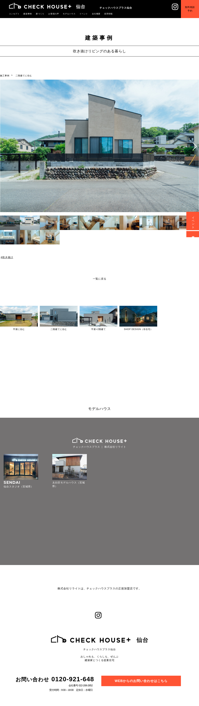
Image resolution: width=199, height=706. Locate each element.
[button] (194, 146)
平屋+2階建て (98, 329)
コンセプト (14, 14)
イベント (84, 14)
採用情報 (108, 14)
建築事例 (28, 14)
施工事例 (4, 75)
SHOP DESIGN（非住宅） (138, 329)
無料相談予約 (190, 9)
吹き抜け (7, 257)
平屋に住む (19, 329)
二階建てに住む (24, 75)
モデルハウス (69, 14)
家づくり (40, 14)
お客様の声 (53, 14)
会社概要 (96, 14)
